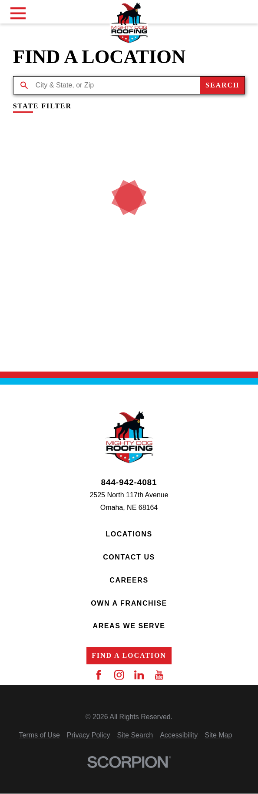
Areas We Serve (129, 626)
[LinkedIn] (139, 675)
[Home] (129, 23)
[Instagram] (119, 675)
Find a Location (129, 655)
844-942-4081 (129, 482)
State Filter (42, 106)
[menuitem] (39, 735)
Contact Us (129, 557)
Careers (128, 580)
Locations (129, 534)
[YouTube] (159, 675)
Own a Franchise (129, 603)
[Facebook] (98, 675)
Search (222, 85)
